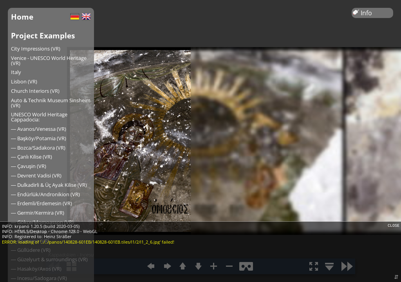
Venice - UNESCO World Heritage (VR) (49, 60)
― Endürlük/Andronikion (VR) (45, 194)
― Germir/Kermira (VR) (37, 212)
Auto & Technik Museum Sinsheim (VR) (50, 103)
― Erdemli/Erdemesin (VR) (41, 203)
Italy (16, 72)
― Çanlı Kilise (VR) (31, 156)
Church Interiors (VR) (35, 90)
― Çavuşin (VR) (28, 166)
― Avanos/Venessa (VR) (38, 128)
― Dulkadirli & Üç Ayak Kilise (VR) (49, 184)
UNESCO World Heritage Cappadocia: (39, 117)
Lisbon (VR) (24, 81)
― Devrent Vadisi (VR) (36, 175)
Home (22, 16)
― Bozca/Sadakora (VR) (38, 147)
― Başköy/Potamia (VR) (38, 138)
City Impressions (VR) (35, 48)
